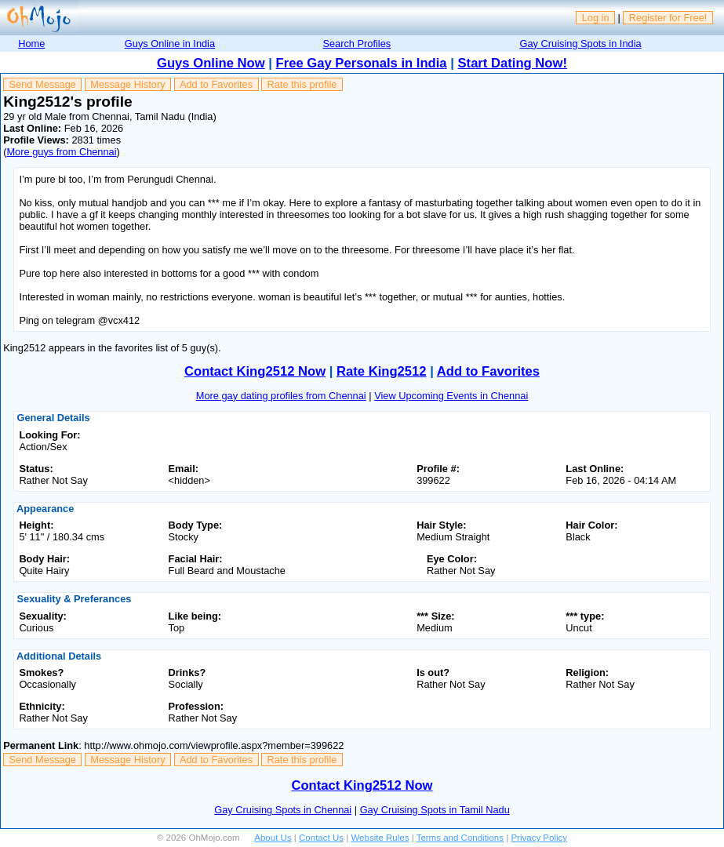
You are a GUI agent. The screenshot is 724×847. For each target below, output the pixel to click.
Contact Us (321, 837)
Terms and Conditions (460, 837)
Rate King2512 (382, 371)
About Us (272, 837)
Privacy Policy (539, 837)
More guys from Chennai (61, 152)
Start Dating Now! (512, 63)
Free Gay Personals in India (361, 63)
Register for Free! (668, 18)
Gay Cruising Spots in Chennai (282, 810)
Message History (127, 84)
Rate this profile (302, 84)
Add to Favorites (216, 84)
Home (31, 43)
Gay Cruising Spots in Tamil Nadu (435, 810)
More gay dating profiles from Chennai (281, 396)
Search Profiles (356, 43)
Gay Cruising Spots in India (581, 43)
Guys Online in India (170, 43)
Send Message (42, 84)
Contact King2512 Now (255, 371)
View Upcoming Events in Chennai (451, 396)
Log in (595, 18)
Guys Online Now (211, 63)
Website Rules (380, 837)
